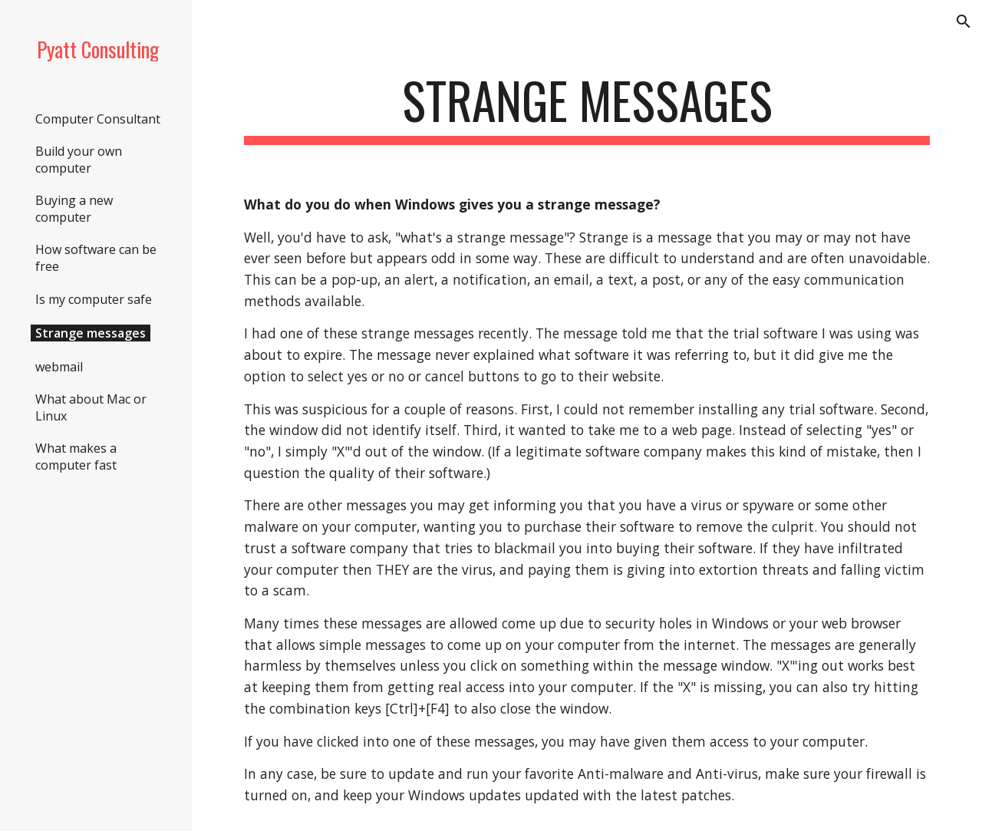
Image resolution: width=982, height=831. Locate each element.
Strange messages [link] (90, 333)
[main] (587, 107)
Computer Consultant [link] (97, 118)
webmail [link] (59, 366)
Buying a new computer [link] (74, 209)
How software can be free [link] (96, 258)
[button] (963, 21)
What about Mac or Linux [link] (91, 407)
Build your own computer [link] (78, 159)
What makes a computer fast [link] (76, 456)
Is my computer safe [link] (93, 299)
